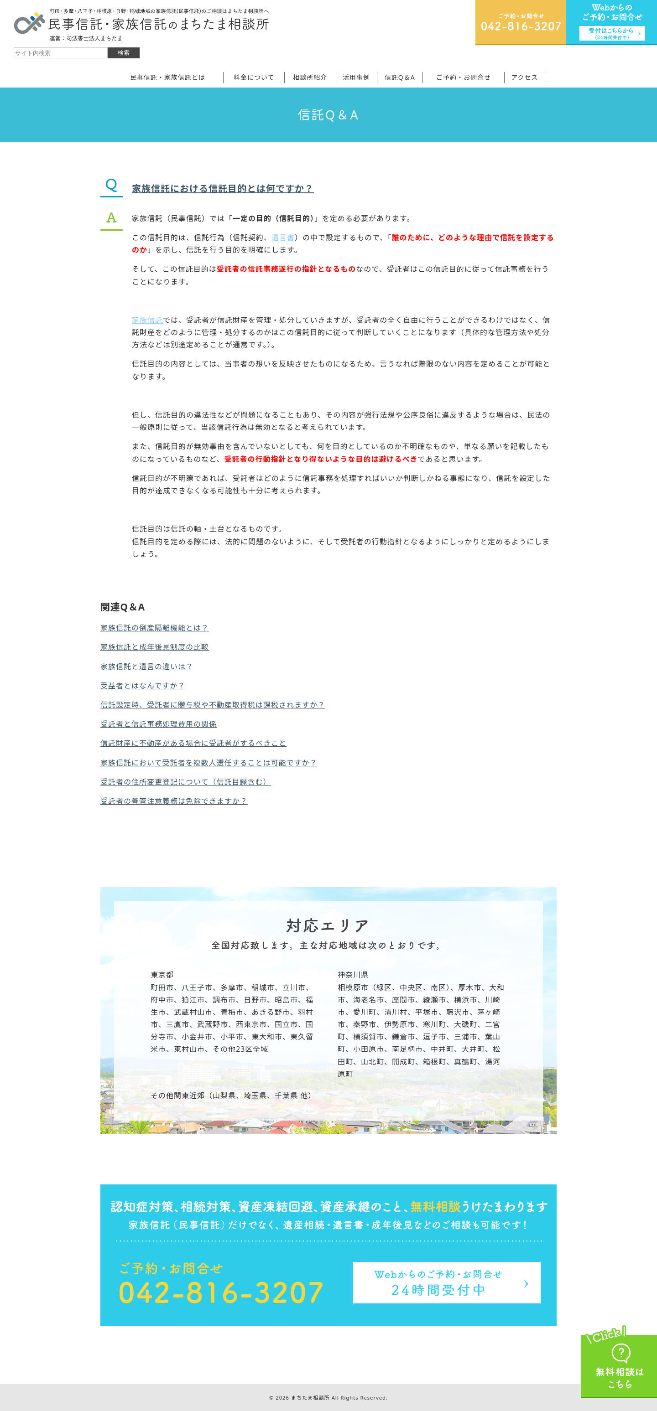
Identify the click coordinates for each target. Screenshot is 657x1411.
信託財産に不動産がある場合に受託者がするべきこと (193, 743)
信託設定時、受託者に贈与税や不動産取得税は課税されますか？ (212, 705)
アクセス (524, 77)
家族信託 (147, 320)
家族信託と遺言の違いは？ (146, 667)
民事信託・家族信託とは (167, 77)
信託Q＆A (400, 77)
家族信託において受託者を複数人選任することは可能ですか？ (209, 763)
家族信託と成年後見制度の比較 (154, 647)
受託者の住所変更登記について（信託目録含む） (185, 782)
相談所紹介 (310, 77)
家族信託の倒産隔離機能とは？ (154, 628)
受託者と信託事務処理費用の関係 (158, 724)
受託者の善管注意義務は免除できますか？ (174, 801)
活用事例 (356, 77)
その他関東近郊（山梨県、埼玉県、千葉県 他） (233, 1096)
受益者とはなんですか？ (142, 686)
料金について (254, 77)
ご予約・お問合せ (463, 77)
